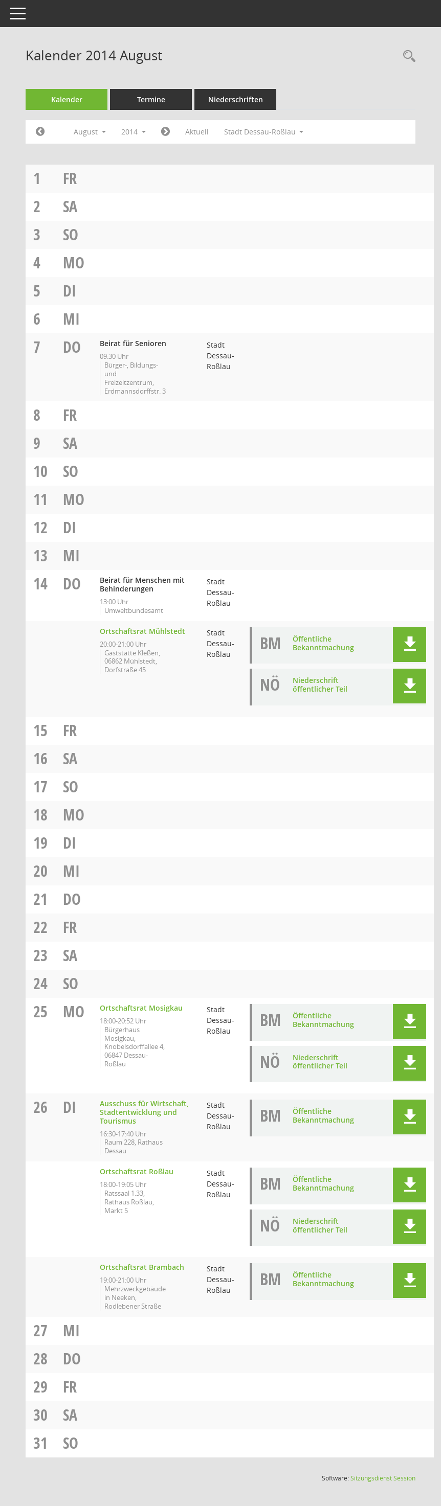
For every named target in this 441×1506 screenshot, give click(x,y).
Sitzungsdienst (382, 1478)
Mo (73, 262)
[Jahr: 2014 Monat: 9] (165, 132)
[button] (409, 644)
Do (72, 346)
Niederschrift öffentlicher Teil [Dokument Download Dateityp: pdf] (320, 684)
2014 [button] (133, 131)
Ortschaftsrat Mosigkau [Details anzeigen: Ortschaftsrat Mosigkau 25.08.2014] (141, 1008)
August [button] (90, 131)
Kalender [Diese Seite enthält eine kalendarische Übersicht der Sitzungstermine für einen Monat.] (66, 99)
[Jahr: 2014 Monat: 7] (40, 132)
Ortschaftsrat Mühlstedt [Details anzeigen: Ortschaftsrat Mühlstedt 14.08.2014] (142, 631)
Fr (70, 178)
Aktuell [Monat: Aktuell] (197, 131)
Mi (71, 318)
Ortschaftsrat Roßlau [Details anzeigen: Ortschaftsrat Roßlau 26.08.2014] (136, 1171)
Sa (70, 206)
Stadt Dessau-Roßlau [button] (264, 131)
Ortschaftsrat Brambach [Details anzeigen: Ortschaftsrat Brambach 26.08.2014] (142, 1267)
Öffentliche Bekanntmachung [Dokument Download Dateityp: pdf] (323, 643)
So (70, 234)
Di (69, 290)
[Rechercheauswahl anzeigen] (406, 56)
